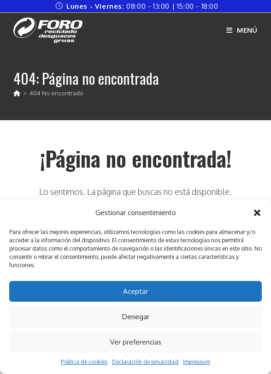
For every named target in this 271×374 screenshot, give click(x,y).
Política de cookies (84, 361)
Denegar (135, 316)
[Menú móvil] (242, 30)
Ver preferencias (135, 342)
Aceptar (135, 291)
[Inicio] (16, 93)
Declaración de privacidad (145, 361)
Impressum (196, 361)
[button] (257, 212)
